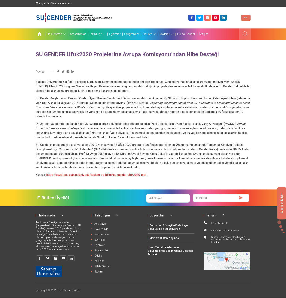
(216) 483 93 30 (215, 222)
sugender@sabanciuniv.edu (54, 3)
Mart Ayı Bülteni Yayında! (165, 238)
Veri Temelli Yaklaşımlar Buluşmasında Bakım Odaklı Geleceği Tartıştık (170, 251)
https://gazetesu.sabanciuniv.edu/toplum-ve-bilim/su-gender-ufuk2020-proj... (97, 175)
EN (245, 17)
